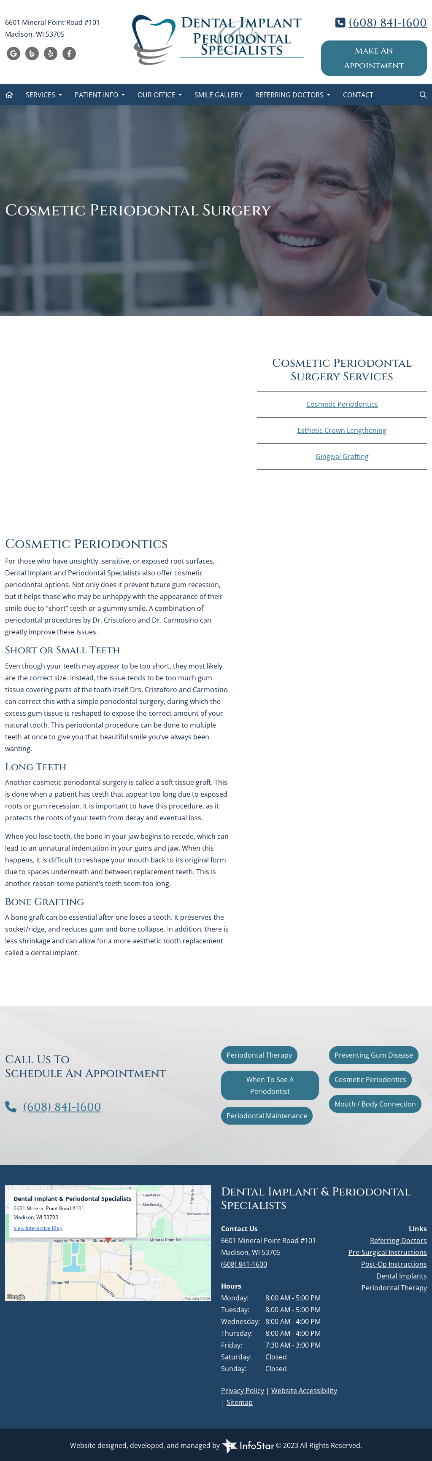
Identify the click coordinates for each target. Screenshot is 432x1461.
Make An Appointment (374, 58)
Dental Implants (401, 1276)
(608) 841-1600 (387, 23)
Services (41, 94)
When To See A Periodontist (270, 1085)
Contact (358, 94)
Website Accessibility (304, 1390)
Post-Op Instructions (394, 1264)
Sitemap (240, 1402)
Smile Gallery (218, 94)
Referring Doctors (290, 94)
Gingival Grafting (342, 456)
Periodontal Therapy (259, 1055)
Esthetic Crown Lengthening (341, 430)
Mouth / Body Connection (375, 1104)
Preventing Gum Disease (374, 1055)
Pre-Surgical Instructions (387, 1252)
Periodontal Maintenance (267, 1115)
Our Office (157, 94)
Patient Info (97, 94)
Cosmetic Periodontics (342, 404)
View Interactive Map (38, 1228)
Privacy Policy (242, 1390)
